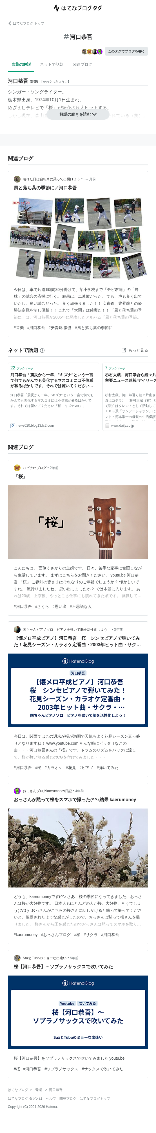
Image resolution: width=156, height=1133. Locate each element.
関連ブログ (82, 64)
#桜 (38, 767)
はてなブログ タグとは (25, 1099)
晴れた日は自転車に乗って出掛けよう (51, 179)
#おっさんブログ (56, 934)
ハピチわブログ (34, 468)
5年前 (74, 958)
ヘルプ (51, 1099)
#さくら (42, 606)
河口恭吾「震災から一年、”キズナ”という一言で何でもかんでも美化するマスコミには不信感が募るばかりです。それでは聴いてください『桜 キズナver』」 (51, 380)
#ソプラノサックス (61, 1069)
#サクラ (91, 934)
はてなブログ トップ (26, 23)
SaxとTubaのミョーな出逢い (45, 958)
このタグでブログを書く (126, 51)
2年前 (54, 468)
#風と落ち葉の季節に (94, 327)
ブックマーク (22, 367)
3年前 (118, 630)
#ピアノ (86, 767)
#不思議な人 (81, 606)
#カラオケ (53, 767)
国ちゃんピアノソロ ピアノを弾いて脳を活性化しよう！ (67, 630)
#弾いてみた (108, 767)
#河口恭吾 (36, 327)
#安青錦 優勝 (60, 327)
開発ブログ (67, 1099)
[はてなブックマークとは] (42, 350)
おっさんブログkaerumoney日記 (47, 791)
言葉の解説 (21, 64)
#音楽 (19, 327)
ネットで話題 (52, 64)
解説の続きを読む (78, 114)
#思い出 (59, 606)
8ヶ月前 (90, 179)
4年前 (79, 791)
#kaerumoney (26, 934)
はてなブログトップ (95, 1099)
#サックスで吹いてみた (102, 1069)
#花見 (71, 767)
